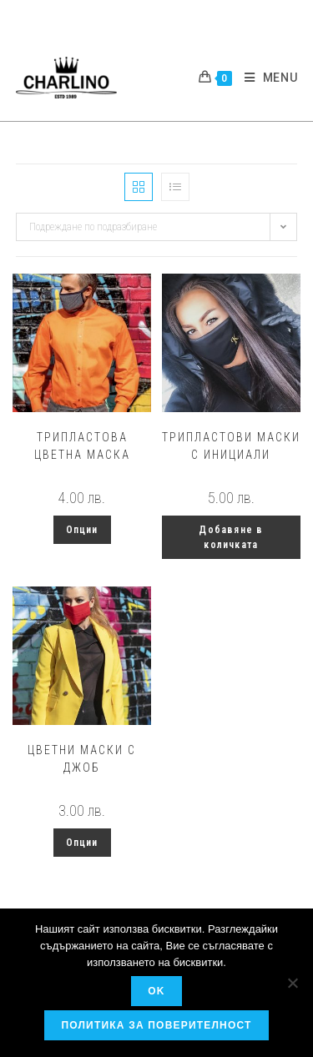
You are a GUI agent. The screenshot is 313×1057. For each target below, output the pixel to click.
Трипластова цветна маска (82, 445)
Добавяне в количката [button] (231, 537)
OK (156, 991)
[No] (292, 982)
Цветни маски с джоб (82, 758)
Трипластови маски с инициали (231, 445)
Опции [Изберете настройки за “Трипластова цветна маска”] (82, 530)
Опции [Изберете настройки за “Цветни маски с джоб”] (82, 842)
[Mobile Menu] (265, 77)
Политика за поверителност (156, 1025)
